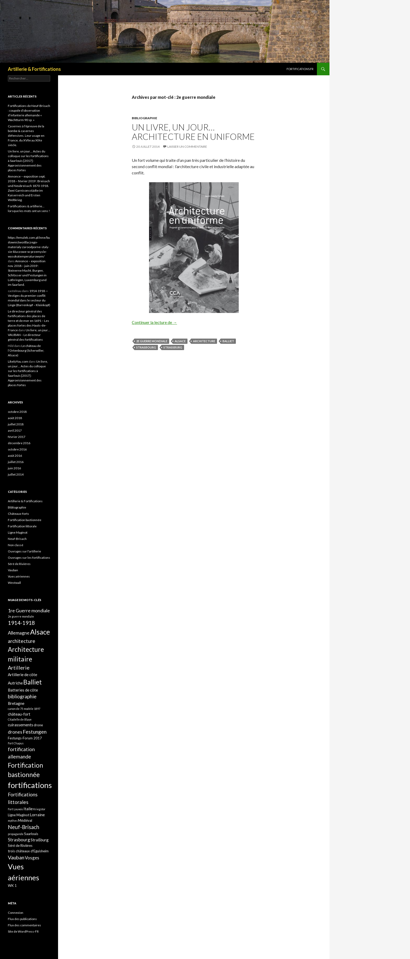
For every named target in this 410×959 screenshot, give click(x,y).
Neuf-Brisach (17, 539)
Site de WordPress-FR (23, 931)
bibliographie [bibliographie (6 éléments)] (22, 696)
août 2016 (15, 456)
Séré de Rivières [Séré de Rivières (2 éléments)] (20, 845)
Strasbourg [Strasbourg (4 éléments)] (19, 839)
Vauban (13, 570)
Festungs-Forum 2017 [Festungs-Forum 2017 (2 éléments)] (25, 738)
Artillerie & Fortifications (34, 69)
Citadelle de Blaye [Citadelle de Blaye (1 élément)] (20, 719)
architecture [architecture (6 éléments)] (21, 641)
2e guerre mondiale (151, 341)
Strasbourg (146, 347)
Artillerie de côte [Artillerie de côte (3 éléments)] (22, 674)
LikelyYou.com (18, 361)
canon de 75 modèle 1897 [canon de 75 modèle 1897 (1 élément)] (24, 708)
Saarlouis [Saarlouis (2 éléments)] (31, 834)
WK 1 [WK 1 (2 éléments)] (12, 885)
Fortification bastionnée (24, 520)
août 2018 (15, 418)
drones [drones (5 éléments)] (15, 732)
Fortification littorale (22, 526)
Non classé (15, 545)
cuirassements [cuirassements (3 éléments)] (20, 724)
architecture (204, 341)
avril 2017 (15, 430)
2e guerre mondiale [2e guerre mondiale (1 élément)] (21, 616)
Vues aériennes (19, 576)
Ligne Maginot (17, 532)
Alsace (180, 341)
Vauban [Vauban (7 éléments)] (16, 857)
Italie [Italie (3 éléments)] (28, 808)
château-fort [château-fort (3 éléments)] (19, 714)
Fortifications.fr (300, 69)
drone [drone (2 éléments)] (38, 725)
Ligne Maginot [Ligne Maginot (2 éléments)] (18, 815)
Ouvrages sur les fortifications (29, 558)
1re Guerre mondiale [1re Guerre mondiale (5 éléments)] (29, 610)
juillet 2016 (16, 462)
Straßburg (172, 347)
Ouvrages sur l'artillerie (24, 551)
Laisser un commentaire (187, 147)
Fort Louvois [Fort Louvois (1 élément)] (15, 809)
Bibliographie (144, 118)
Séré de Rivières (19, 564)
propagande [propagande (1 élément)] (16, 834)
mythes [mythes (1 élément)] (13, 820)
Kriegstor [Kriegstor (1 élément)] (39, 809)
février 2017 (16, 437)
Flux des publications (22, 919)
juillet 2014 (16, 474)
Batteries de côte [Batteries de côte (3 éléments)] (23, 690)
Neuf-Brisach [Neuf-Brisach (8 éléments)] (23, 827)
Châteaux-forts (18, 514)
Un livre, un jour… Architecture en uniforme (193, 132)
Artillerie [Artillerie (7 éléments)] (19, 667)
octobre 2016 (17, 449)
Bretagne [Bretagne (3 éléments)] (16, 703)
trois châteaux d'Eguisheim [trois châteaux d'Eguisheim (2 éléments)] (28, 851)
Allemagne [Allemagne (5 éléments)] (19, 633)
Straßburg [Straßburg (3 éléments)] (40, 839)
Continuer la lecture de (154, 322)
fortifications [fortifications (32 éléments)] (30, 785)
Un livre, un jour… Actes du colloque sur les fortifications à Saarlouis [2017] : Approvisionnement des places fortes (28, 160)
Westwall (14, 583)
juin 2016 (14, 468)
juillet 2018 (16, 424)
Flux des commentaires (24, 925)
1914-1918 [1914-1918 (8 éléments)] (21, 623)
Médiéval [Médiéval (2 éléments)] (25, 820)
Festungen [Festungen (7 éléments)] (35, 731)
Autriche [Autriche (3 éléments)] (15, 683)
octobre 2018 (17, 412)
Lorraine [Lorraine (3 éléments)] (37, 814)
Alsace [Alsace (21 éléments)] (40, 632)
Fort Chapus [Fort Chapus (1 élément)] (16, 743)
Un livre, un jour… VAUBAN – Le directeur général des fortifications (29, 334)
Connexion (15, 913)
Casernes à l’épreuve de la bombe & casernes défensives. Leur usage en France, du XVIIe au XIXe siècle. (26, 135)
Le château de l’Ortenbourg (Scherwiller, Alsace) (26, 350)
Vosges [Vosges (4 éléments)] (32, 857)
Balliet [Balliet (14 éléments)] (32, 682)
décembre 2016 (19, 443)
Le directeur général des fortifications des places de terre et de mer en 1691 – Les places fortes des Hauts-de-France (28, 320)
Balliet (228, 341)
